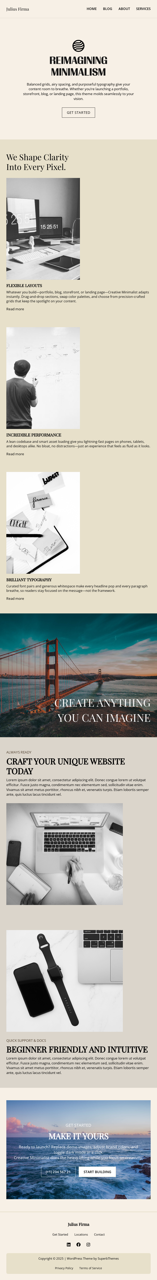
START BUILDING (97, 1171)
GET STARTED (78, 112)
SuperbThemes (108, 1258)
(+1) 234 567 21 (58, 1171)
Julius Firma (17, 9)
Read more (15, 309)
